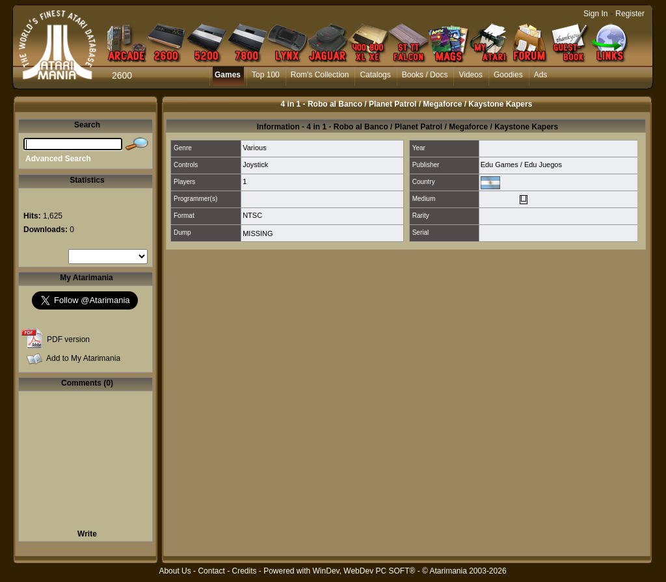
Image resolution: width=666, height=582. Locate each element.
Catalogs (375, 74)
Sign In (595, 13)
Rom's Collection (320, 74)
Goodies (508, 74)
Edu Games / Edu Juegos (521, 164)
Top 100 (266, 74)
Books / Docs (425, 74)
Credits (244, 570)
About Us (175, 570)
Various (254, 148)
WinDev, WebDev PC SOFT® (364, 570)
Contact (211, 570)
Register (630, 13)
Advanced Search (58, 158)
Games (228, 74)
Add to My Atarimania (83, 358)
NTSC (252, 215)
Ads (541, 74)
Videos (470, 74)
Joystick (255, 164)
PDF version (68, 339)
